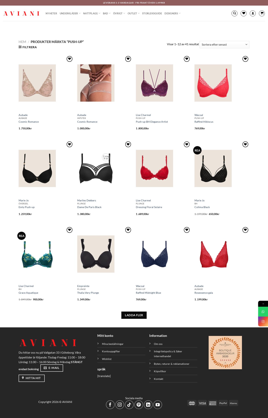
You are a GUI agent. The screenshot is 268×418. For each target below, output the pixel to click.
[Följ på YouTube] (157, 404)
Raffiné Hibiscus (203, 121)
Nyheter (51, 13)
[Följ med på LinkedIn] (148, 404)
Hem (22, 42)
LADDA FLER (134, 315)
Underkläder (70, 13)
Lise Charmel (143, 115)
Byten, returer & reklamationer (171, 363)
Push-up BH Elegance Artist (152, 121)
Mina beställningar (113, 343)
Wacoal (198, 115)
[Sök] (234, 13)
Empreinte (83, 286)
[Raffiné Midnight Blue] (163, 254)
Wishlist (106, 358)
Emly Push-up (27, 207)
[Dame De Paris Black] (104, 168)
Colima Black (202, 207)
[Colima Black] (221, 168)
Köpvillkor (160, 371)
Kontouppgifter (111, 351)
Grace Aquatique (28, 292)
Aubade (23, 115)
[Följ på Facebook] (110, 404)
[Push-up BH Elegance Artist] (163, 83)
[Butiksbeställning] (224, 44)
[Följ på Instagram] (119, 404)
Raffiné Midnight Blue (148, 292)
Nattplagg (91, 13)
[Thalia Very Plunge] (104, 254)
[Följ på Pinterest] (138, 404)
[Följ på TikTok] (129, 404)
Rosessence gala (203, 292)
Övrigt (119, 13)
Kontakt (158, 378)
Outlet (134, 13)
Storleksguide (152, 13)
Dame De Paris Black (89, 207)
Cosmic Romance (29, 121)
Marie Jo (24, 200)
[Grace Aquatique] (46, 254)
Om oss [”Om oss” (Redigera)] (158, 343)
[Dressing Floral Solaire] (163, 168)
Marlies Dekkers (86, 200)
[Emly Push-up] (46, 168)
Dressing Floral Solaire (149, 207)
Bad (107, 13)
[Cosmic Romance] (46, 83)
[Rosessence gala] (221, 254)
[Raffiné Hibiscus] (221, 83)
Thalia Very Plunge (88, 292)
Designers (173, 13)
